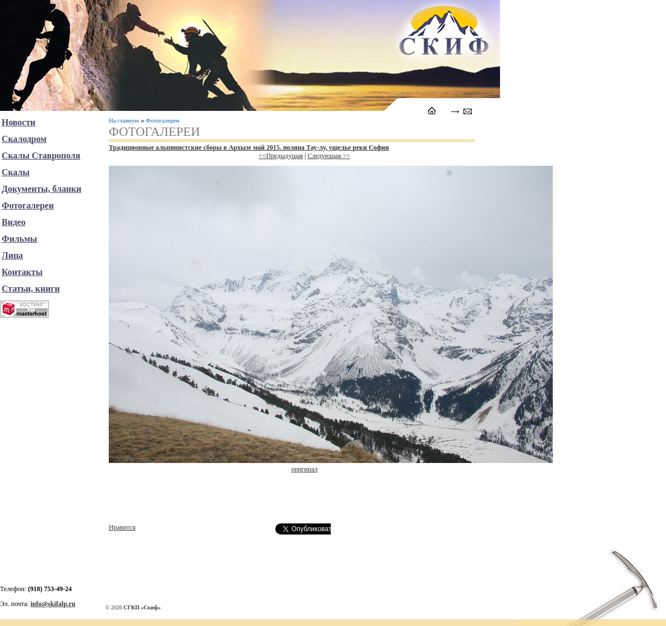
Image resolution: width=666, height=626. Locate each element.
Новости (19, 122)
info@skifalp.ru (53, 604)
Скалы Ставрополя (41, 155)
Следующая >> (328, 156)
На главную (124, 120)
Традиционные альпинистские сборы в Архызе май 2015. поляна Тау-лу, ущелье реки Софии (249, 147)
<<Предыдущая (281, 156)
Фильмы (19, 238)
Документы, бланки (42, 189)
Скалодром (24, 139)
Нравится (122, 527)
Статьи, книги (31, 288)
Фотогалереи (162, 120)
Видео (14, 222)
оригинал (304, 469)
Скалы (15, 172)
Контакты (22, 272)
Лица (12, 255)
